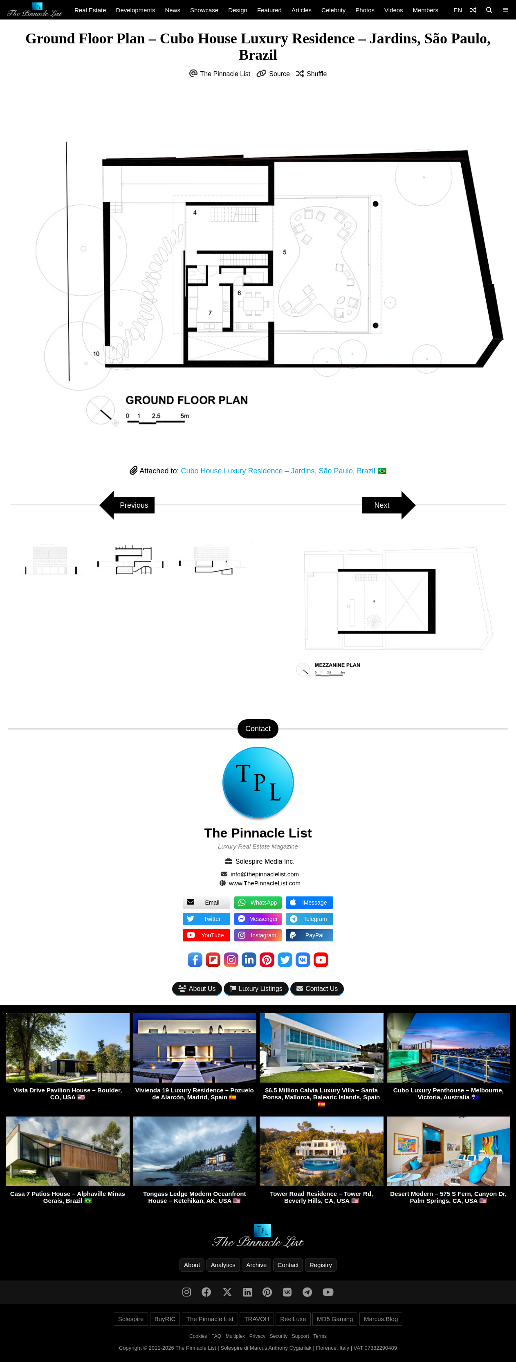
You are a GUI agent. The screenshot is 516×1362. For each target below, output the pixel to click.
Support (300, 1336)
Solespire (131, 1318)
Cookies (198, 1336)
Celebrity (333, 10)
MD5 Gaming (335, 1318)
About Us (197, 988)
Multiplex (235, 1336)
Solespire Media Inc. (265, 861)
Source (279, 73)
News (172, 10)
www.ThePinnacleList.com (265, 883)
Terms (320, 1336)
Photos (365, 10)
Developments (135, 10)
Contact (288, 1264)
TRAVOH (256, 1318)
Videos (393, 10)
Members (426, 10)
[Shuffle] (473, 10)
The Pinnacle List (225, 73)
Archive (256, 1264)
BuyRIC (165, 1318)
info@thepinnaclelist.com (265, 874)
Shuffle (317, 73)
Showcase (204, 10)
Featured (269, 10)
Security (278, 1336)
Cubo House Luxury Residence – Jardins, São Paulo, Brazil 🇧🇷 (283, 471)
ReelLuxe (293, 1318)
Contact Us (317, 988)
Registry (321, 1264)
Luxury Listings (256, 988)
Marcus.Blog (381, 1318)
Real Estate (90, 10)
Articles (302, 10)
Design (237, 10)
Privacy (257, 1336)
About (192, 1264)
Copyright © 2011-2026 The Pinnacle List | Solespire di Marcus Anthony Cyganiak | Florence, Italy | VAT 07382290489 (258, 1348)
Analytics (223, 1264)
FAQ (216, 1336)
